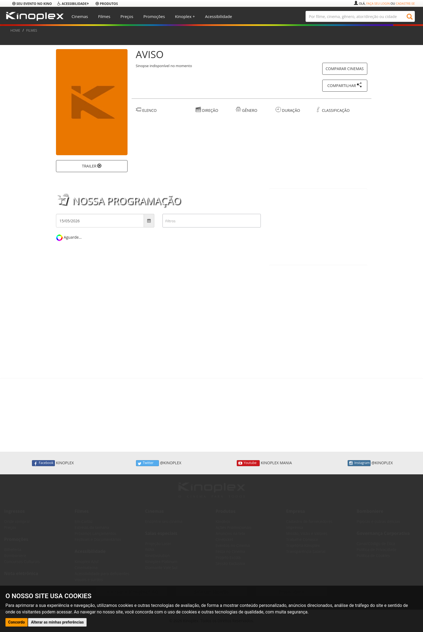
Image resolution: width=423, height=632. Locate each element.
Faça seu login (378, 3)
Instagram (359, 463)
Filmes (104, 16)
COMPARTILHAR (344, 85)
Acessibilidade (218, 16)
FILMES (31, 30)
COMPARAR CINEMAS (345, 68)
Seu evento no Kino (32, 3)
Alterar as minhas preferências (57, 622)
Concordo (16, 622)
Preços (126, 16)
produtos (107, 3)
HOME (15, 30)
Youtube (248, 463)
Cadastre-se (405, 3)
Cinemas (80, 16)
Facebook (43, 463)
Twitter (147, 463)
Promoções (154, 16)
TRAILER (91, 166)
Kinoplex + (185, 16)
